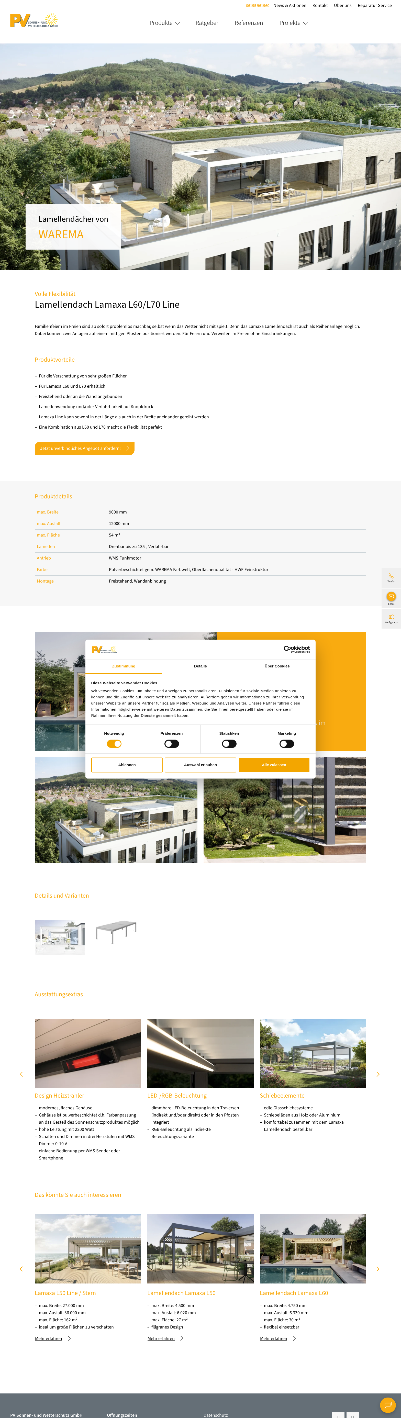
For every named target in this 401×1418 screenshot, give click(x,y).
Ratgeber (207, 22)
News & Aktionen (289, 5)
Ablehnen (127, 765)
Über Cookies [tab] (277, 666)
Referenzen (249, 22)
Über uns (343, 5)
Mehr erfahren (53, 1338)
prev (23, 1076)
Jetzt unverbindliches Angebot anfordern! (84, 448)
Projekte (290, 22)
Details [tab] (200, 666)
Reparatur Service (375, 5)
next (378, 1076)
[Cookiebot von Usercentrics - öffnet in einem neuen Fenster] (287, 649)
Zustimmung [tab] (124, 666)
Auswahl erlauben (200, 765)
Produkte (161, 22)
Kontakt (320, 5)
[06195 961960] (391, 578)
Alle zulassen (274, 765)
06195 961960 (257, 5)
